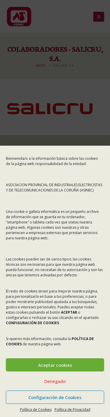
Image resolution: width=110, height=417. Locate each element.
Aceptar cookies (55, 365)
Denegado (55, 381)
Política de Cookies (36, 409)
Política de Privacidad (72, 409)
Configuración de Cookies (55, 397)
